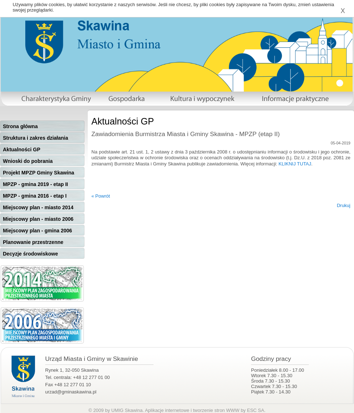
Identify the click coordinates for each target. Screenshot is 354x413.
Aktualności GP (21, 149)
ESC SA (255, 410)
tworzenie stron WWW (216, 410)
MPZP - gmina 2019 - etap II (35, 184)
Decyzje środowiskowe (30, 254)
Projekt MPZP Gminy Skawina (38, 173)
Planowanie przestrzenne (33, 242)
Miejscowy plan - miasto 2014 (38, 207)
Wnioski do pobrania (28, 161)
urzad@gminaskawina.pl (70, 392)
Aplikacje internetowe (167, 410)
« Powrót (100, 196)
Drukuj (343, 205)
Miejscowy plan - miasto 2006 (38, 219)
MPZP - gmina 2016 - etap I (34, 196)
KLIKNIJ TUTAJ (295, 164)
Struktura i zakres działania (35, 138)
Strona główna (20, 126)
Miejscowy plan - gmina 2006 (37, 230)
